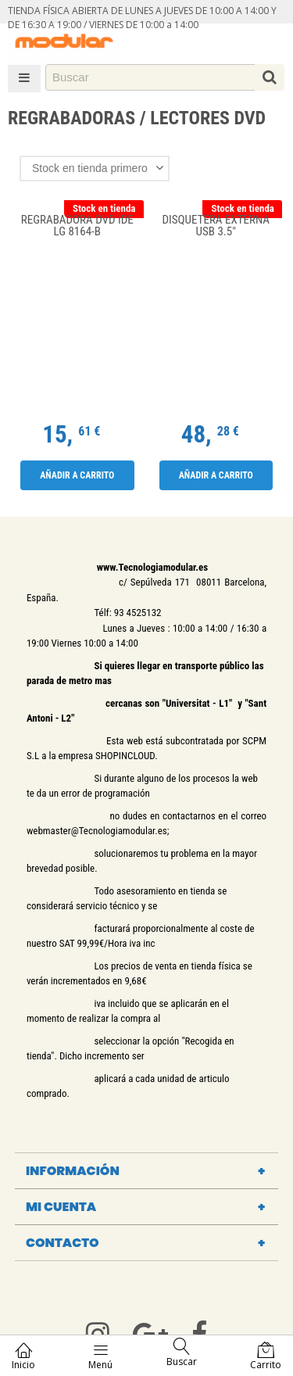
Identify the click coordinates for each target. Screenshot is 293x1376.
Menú (100, 1356)
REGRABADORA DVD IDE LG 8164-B (77, 226)
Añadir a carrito (77, 475)
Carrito (265, 1356)
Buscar (181, 1353)
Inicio (23, 1356)
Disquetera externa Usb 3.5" (216, 226)
